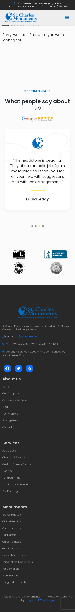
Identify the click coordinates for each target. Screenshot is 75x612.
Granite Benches (12, 548)
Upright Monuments (14, 582)
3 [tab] (39, 226)
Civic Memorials (11, 521)
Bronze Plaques (11, 514)
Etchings (7, 471)
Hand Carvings (11, 477)
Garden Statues (11, 541)
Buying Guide (10, 420)
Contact (7, 427)
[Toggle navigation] (66, 17)
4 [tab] (43, 226)
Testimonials (10, 413)
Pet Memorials (10, 568)
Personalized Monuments (17, 562)
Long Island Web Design (39, 600)
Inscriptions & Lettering (15, 484)
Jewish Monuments (27, 6)
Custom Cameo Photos (16, 464)
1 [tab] (32, 226)
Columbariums (11, 528)
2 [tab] (36, 226)
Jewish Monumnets (14, 555)
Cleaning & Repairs (13, 457)
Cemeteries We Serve (14, 400)
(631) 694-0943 (61, 6)
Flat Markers (9, 535)
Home (6, 386)
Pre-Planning (10, 491)
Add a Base (9, 450)
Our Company (11, 393)
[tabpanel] (37, 169)
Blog (5, 407)
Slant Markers (10, 575)
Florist (9, 6)
